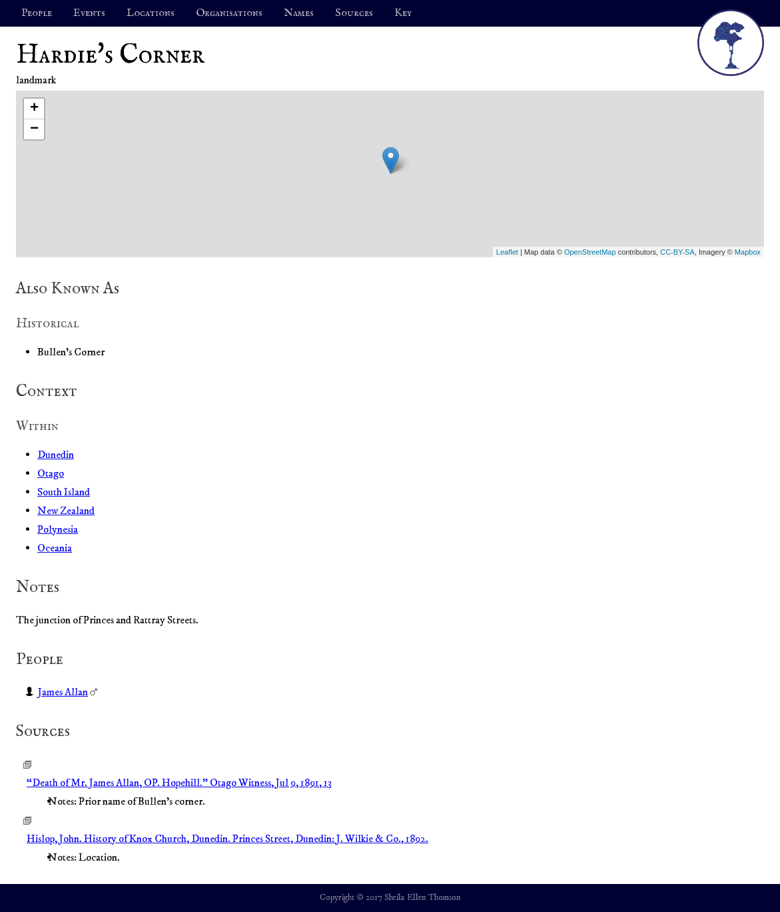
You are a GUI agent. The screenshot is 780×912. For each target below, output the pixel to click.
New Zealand (66, 510)
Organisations (229, 13)
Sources (354, 13)
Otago (50, 473)
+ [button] (34, 109)
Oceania (54, 548)
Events (89, 13)
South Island (63, 492)
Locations (151, 13)
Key (403, 13)
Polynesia (57, 529)
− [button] (34, 129)
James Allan (63, 692)
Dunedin (55, 454)
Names (299, 13)
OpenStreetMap (590, 252)
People (36, 13)
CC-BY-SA (677, 252)
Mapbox (748, 252)
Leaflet (507, 252)
